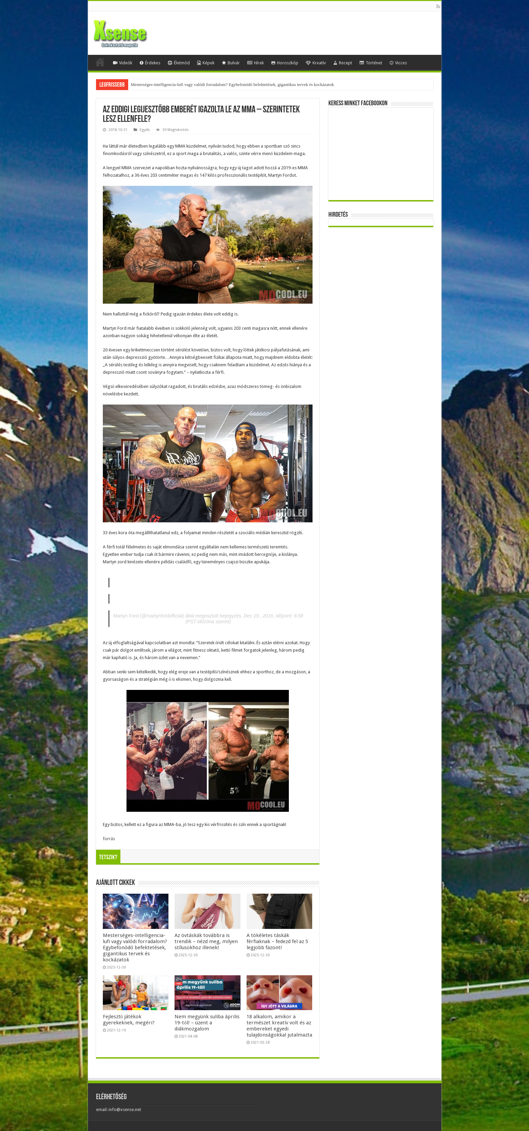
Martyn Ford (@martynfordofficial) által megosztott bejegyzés (177, 615)
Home (100, 62)
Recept (342, 62)
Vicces (398, 62)
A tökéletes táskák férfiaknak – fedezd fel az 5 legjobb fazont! (277, 941)
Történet (371, 62)
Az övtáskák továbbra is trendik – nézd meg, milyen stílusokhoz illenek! (206, 941)
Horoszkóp (284, 62)
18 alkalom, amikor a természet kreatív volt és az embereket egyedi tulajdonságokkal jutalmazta (279, 1026)
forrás (109, 838)
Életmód (179, 62)
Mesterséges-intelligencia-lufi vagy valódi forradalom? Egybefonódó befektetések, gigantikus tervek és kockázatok (232, 84)
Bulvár (231, 62)
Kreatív (316, 62)
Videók (122, 62)
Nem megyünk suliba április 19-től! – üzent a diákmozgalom (207, 1023)
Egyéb (145, 130)
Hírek (255, 62)
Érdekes (150, 62)
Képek (205, 62)
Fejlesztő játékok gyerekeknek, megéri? (129, 1020)
